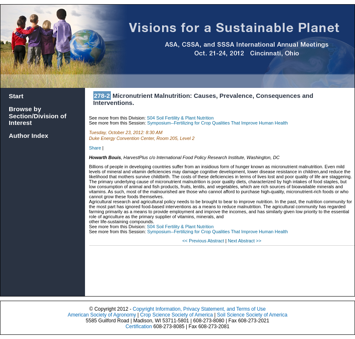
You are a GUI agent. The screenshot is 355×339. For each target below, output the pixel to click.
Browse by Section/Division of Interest (37, 116)
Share (95, 147)
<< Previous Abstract (203, 240)
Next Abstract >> (244, 240)
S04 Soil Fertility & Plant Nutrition (180, 117)
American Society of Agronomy (102, 315)
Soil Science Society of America (252, 315)
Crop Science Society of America (176, 315)
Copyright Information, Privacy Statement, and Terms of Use (198, 309)
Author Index (28, 135)
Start (16, 96)
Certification (138, 326)
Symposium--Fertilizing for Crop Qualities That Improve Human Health (217, 122)
